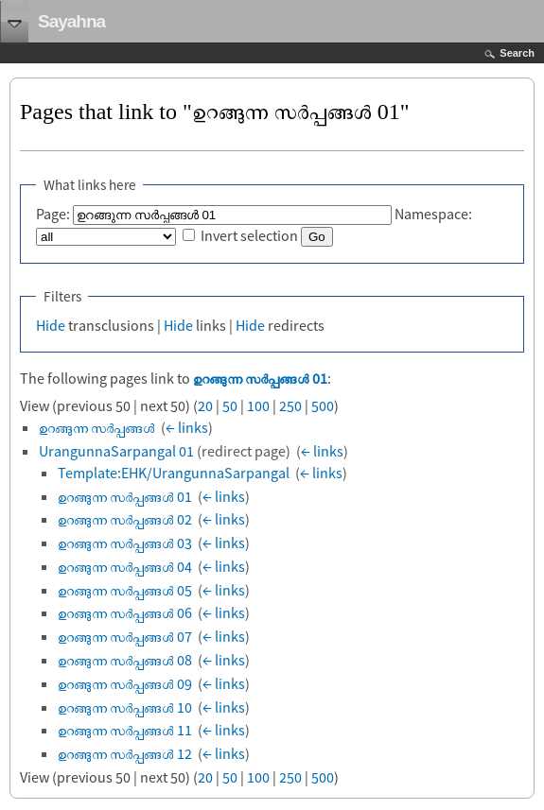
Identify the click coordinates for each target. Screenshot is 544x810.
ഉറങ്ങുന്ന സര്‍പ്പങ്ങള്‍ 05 (125, 589)
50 (229, 405)
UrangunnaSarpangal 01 (116, 450)
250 (290, 405)
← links (187, 427)
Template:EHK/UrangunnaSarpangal (174, 472)
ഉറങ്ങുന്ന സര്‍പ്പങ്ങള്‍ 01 (260, 378)
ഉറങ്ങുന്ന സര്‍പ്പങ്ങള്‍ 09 (125, 683)
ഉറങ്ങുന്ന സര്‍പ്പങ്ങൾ (97, 427)
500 (322, 405)
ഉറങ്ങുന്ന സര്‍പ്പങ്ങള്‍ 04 (125, 566)
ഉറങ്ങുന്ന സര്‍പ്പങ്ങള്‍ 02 (125, 518)
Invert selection (249, 235)
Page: (53, 213)
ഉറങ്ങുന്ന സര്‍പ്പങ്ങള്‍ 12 (125, 753)
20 (205, 405)
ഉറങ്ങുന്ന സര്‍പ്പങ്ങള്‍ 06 (125, 612)
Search (517, 53)
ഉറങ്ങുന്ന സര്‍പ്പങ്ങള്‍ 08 (125, 659)
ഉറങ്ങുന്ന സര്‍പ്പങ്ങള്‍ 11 (125, 729)
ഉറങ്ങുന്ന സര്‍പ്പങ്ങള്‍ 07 (125, 636)
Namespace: (433, 213)
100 (258, 405)
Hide (50, 325)
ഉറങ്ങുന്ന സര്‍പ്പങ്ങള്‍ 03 (125, 542)
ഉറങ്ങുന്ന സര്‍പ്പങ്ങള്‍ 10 (125, 707)
